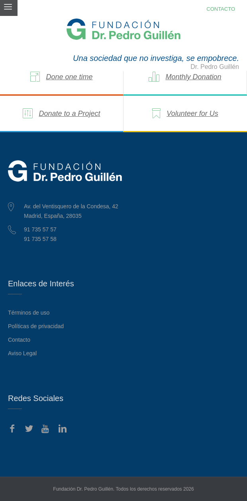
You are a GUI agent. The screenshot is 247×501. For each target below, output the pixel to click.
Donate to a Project (69, 113)
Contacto (19, 340)
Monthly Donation (193, 77)
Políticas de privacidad (36, 326)
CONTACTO (220, 9)
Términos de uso (28, 312)
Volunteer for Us (192, 113)
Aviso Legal (22, 353)
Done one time (69, 77)
